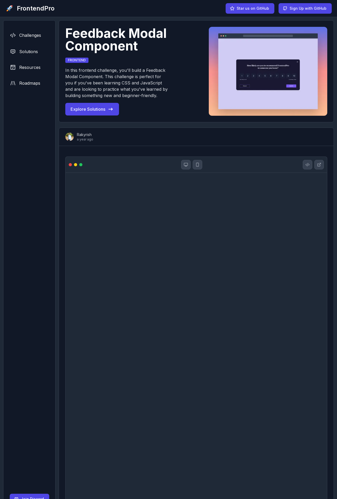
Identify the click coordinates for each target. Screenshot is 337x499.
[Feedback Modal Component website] (319, 164)
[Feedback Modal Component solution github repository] (307, 164)
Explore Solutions (92, 109)
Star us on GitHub (249, 8)
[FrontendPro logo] (29, 8)
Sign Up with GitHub (304, 8)
